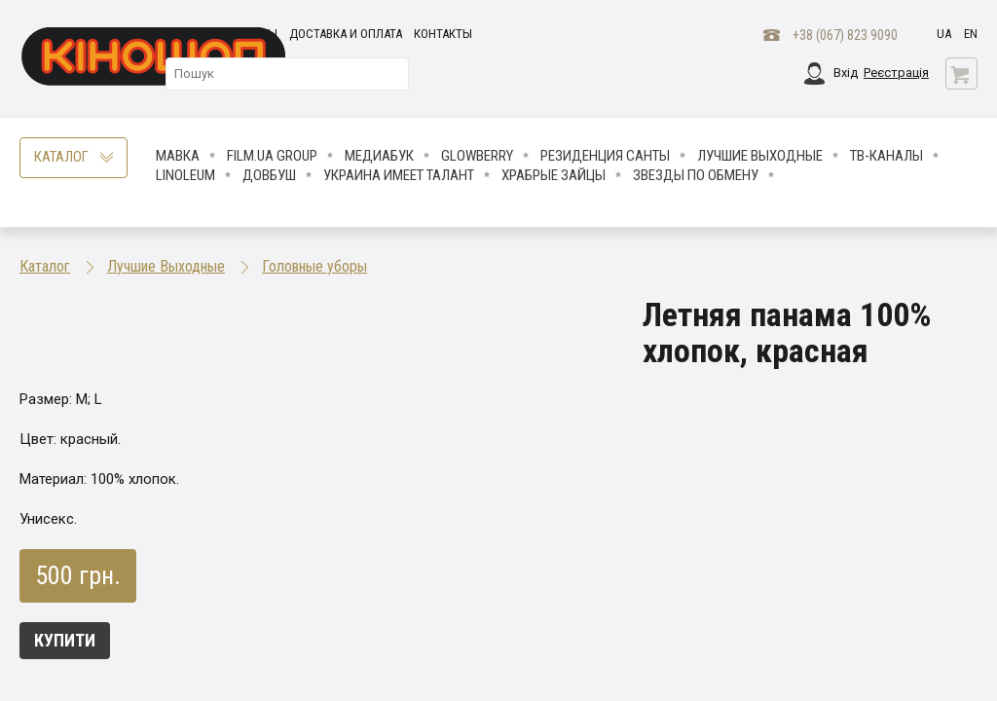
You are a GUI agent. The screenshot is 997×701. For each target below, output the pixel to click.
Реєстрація (896, 72)
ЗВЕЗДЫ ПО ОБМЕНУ (695, 175)
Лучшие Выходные (760, 156)
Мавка (178, 156)
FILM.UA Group (272, 156)
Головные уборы (314, 266)
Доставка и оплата (345, 33)
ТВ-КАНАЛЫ (886, 156)
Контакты (443, 33)
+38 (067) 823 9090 (845, 35)
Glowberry (477, 156)
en (971, 33)
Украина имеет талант (398, 175)
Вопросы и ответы (221, 33)
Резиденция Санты (605, 156)
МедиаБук (379, 156)
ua (944, 33)
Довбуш (269, 175)
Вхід (845, 72)
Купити (64, 640)
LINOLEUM (185, 175)
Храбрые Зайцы (553, 175)
